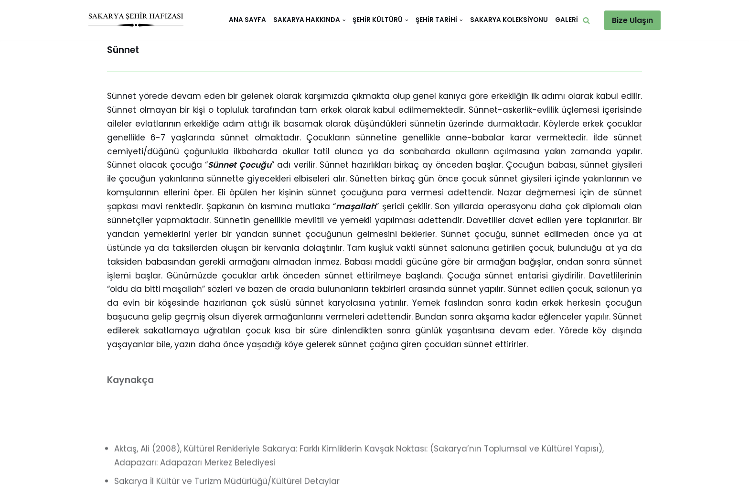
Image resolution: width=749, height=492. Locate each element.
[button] (586, 20)
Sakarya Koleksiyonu (509, 19)
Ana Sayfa (247, 19)
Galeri (566, 19)
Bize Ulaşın (632, 20)
